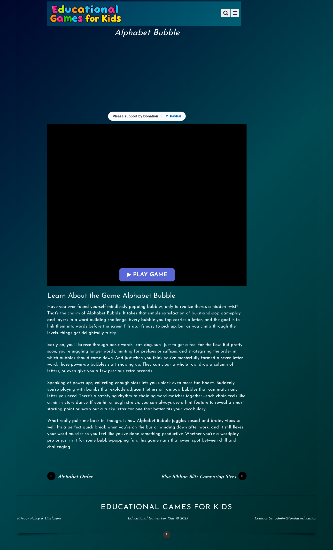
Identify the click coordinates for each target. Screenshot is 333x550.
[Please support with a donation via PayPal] (147, 116)
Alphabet (96, 313)
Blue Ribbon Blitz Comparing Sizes (204, 477)
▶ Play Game (147, 275)
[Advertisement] (147, 74)
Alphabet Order (69, 477)
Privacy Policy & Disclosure (39, 518)
